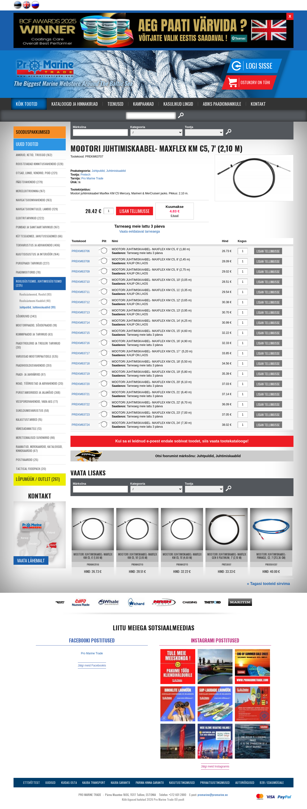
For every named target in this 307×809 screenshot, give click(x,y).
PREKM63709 (81, 271)
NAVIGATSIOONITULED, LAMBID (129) (37, 209)
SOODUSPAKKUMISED (33, 132)
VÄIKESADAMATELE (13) (29, 428)
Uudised (50, 782)
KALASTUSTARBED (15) (29, 419)
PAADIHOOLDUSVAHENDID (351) (33, 365)
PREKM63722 (81, 404)
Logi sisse (259, 66)
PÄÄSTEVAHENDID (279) (29, 182)
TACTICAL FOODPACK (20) (31, 469)
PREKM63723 (81, 414)
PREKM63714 (81, 322)
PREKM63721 (81, 394)
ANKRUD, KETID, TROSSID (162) (34, 155)
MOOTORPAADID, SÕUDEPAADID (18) (36, 325)
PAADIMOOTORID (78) (28, 272)
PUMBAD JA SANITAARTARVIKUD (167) (37, 227)
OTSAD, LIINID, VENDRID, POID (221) (36, 173)
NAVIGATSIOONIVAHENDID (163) (34, 200)
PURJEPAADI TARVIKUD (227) (32, 263)
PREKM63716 (81, 343)
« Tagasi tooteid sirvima (268, 584)
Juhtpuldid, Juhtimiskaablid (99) (37, 307)
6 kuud (174, 215)
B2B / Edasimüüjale (272, 782)
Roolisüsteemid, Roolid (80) (35, 294)
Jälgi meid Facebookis (92, 665)
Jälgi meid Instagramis (215, 766)
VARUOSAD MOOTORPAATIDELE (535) (37, 356)
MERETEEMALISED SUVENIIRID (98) (35, 438)
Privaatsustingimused (215, 782)
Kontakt (258, 104)
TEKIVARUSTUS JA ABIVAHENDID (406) (38, 245)
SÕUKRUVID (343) (26, 316)
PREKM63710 (81, 281)
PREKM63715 (81, 333)
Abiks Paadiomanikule (222, 104)
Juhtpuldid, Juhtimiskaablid (109, 170)
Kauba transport (93, 782)
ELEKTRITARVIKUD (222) (30, 218)
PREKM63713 (81, 312)
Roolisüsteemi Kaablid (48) (35, 301)
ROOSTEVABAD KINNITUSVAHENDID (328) (39, 164)
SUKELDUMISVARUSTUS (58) (32, 410)
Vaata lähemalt (31, 560)
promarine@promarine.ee (213, 795)
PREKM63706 (81, 251)
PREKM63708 (81, 261)
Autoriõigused (244, 782)
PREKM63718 (81, 363)
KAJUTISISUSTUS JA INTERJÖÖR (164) (37, 254)
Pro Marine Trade (92, 178)
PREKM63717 (81, 353)
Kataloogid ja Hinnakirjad (74, 104)
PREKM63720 (81, 384)
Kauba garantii (120, 782)
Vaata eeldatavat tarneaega (139, 231)
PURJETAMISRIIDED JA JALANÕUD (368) (38, 392)
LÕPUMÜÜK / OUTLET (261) (38, 479)
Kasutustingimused (182, 782)
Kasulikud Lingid (178, 104)
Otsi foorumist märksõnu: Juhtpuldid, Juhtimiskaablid (198, 456)
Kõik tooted (26, 104)
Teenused (115, 104)
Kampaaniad (143, 104)
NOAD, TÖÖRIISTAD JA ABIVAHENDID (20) (39, 383)
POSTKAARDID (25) (27, 460)
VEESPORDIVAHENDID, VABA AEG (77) (37, 401)
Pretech (85, 174)
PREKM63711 (81, 292)
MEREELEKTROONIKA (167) (30, 191)
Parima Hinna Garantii (150, 782)
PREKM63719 (81, 373)
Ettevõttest (31, 782)
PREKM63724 (81, 424)
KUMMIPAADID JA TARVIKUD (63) (34, 334)
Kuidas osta (69, 782)
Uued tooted (27, 144)
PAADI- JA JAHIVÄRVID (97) (31, 374)
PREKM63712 (81, 302)
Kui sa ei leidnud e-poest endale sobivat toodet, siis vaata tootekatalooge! (182, 441)
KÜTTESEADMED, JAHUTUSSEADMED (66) (39, 236)
